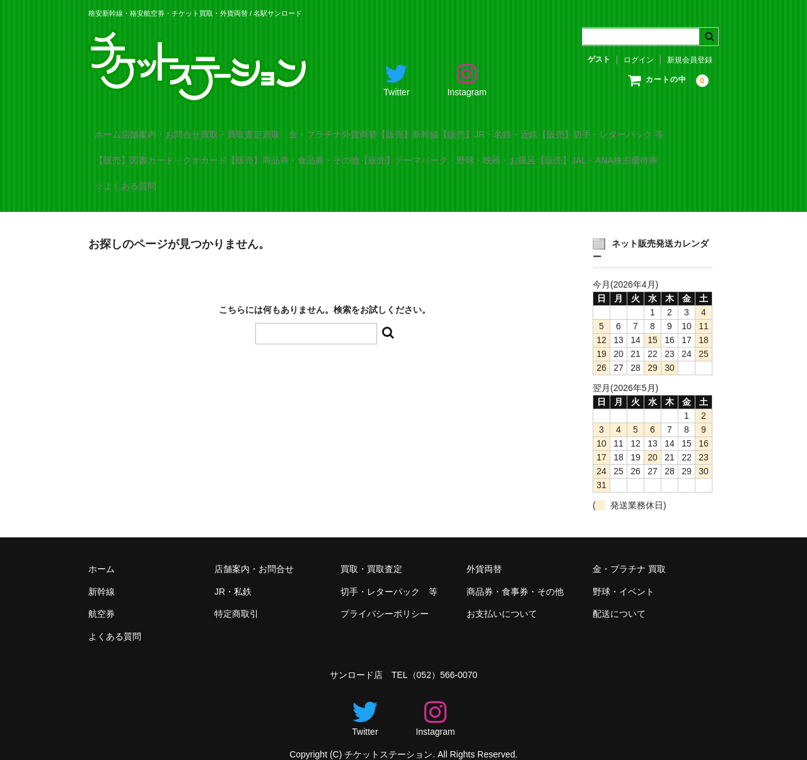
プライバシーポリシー (384, 597)
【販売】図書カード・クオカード (319, 155)
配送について (619, 597)
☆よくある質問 (482, 182)
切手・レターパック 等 (389, 575)
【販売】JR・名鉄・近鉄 (650, 129)
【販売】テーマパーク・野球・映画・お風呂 (189, 182)
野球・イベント (623, 575)
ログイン (639, 60)
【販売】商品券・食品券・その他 (477, 155)
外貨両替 (469, 129)
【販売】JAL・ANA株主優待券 (364, 182)
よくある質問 (114, 619)
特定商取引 (236, 597)
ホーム (115, 129)
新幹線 (101, 575)
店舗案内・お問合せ (193, 129)
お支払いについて (502, 597)
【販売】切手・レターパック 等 (164, 155)
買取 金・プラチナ (386, 129)
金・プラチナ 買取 (629, 552)
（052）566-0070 (443, 658)
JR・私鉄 (233, 575)
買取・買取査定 (290, 129)
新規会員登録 (689, 60)
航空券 (101, 597)
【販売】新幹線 (544, 129)
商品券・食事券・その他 (515, 575)
